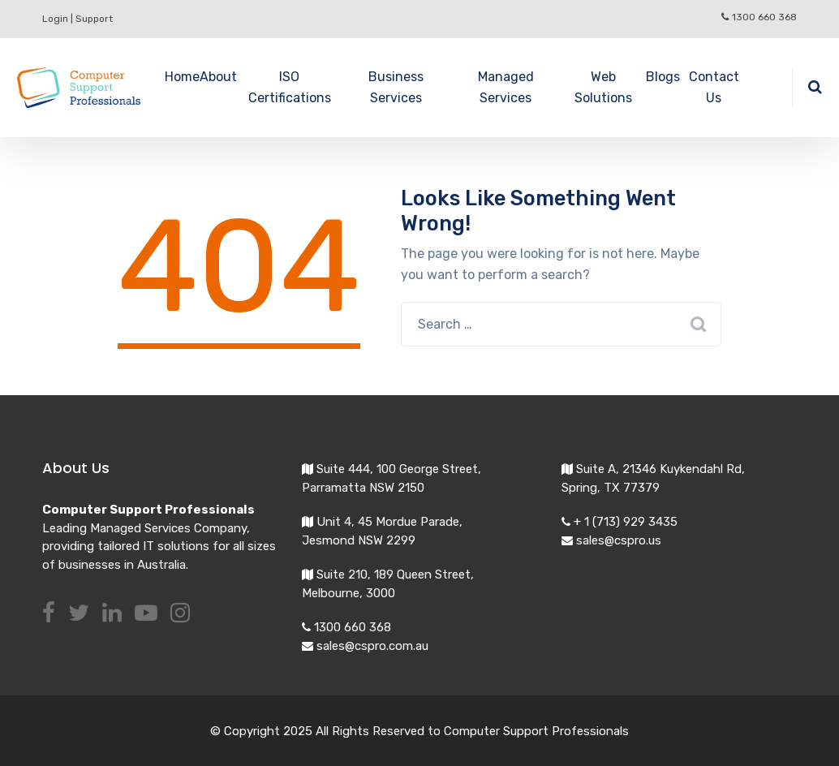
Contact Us (714, 87)
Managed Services (506, 87)
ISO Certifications (289, 87)
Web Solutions (603, 87)
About (218, 76)
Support (94, 18)
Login (55, 18)
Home (182, 76)
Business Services (396, 87)
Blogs (663, 76)
